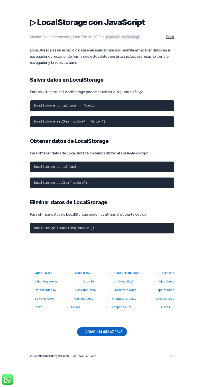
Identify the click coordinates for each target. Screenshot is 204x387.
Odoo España (43, 272)
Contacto (168, 272)
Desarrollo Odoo (125, 290)
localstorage (131, 37)
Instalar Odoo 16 (45, 290)
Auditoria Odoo (83, 298)
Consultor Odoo (85, 290)
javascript (113, 37)
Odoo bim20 (83, 272)
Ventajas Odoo (164, 298)
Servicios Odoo (45, 298)
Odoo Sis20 (126, 281)
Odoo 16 (88, 281)
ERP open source (120, 307)
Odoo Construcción (126, 272)
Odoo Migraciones (46, 281)
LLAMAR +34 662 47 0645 (101, 331)
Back (170, 37)
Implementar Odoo (124, 298)
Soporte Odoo (165, 290)
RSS (171, 355)
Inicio (38, 307)
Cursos (75, 307)
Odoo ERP (167, 307)
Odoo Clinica (166, 281)
